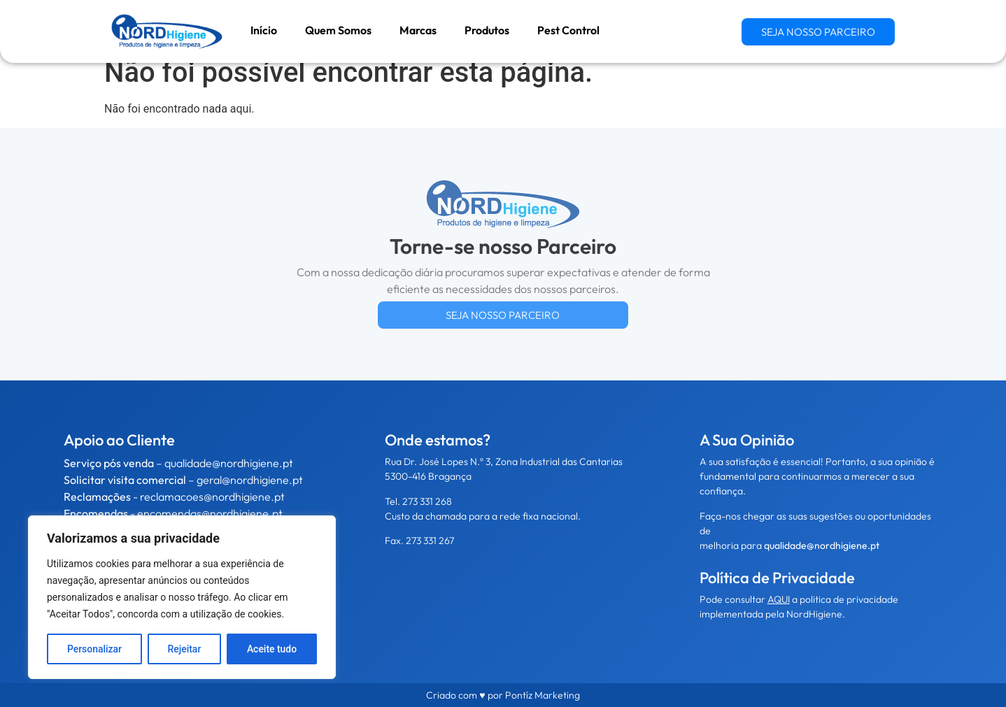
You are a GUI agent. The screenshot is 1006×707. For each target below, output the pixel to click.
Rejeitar (184, 649)
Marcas (418, 30)
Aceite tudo (272, 649)
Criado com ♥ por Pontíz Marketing (502, 695)
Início (263, 30)
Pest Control (568, 30)
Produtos (487, 30)
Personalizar (94, 649)
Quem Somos (338, 30)
